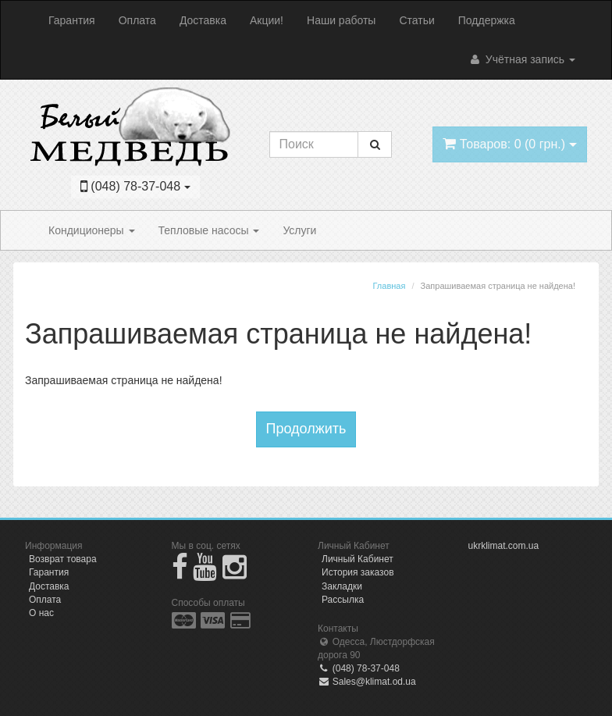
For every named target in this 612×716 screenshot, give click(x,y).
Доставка (203, 20)
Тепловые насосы (209, 230)
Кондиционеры (91, 230)
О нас (41, 612)
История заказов (358, 572)
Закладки (342, 586)
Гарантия (71, 20)
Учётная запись (521, 59)
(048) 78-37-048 (359, 668)
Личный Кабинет (357, 559)
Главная (389, 285)
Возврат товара (63, 559)
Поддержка (486, 20)
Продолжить (306, 428)
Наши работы (341, 20)
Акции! (266, 20)
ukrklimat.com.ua (503, 545)
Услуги (299, 230)
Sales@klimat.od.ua (367, 681)
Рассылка (343, 599)
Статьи (416, 20)
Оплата (137, 20)
